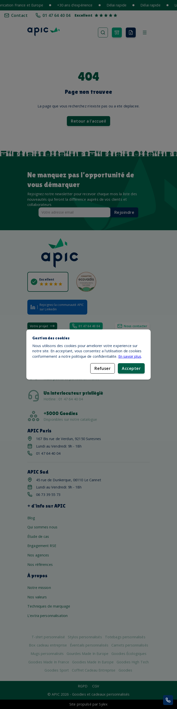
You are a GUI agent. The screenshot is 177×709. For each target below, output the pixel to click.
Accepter (131, 368)
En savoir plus (129, 356)
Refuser (102, 368)
